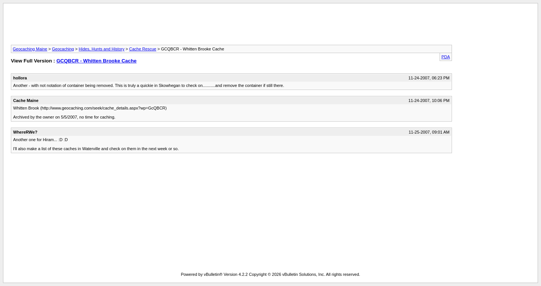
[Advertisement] (270, 26)
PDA (445, 57)
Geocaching (63, 49)
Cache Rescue (142, 49)
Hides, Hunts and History (102, 49)
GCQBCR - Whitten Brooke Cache (96, 61)
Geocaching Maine (30, 49)
